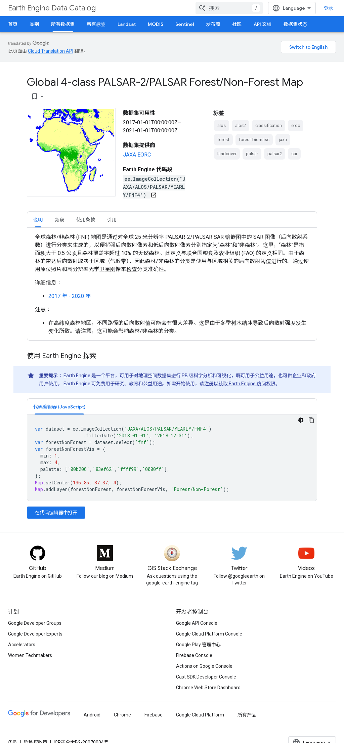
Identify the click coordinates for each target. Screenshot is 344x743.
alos (221, 125)
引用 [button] (112, 220)
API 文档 (262, 24)
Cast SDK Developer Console (206, 677)
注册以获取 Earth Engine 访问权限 (239, 383)
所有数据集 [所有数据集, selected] (63, 24)
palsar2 (274, 153)
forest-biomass (254, 139)
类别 (34, 24)
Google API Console (196, 623)
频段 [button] (59, 220)
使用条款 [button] (85, 220)
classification (268, 125)
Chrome (122, 714)
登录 (328, 8)
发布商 (213, 24)
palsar (252, 153)
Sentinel (184, 24)
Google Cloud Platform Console (209, 634)
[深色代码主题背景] (300, 420)
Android (92, 714)
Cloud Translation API (50, 51)
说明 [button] (38, 220)
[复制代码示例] (311, 420)
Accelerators (21, 644)
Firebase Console (194, 655)
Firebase (153, 714)
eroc (295, 125)
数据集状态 (295, 24)
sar (294, 153)
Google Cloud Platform (200, 714)
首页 (12, 24)
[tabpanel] (172, 284)
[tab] (38, 219)
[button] (59, 406)
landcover (226, 153)
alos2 (240, 125)
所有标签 (96, 24)
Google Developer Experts (35, 634)
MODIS (155, 24)
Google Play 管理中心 (198, 644)
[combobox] (229, 8)
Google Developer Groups (34, 623)
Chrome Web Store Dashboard (208, 687)
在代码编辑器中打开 (56, 513)
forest (223, 139)
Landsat (127, 24)
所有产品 (247, 714)
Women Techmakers (30, 655)
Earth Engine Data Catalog (52, 7)
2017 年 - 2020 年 (69, 296)
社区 (237, 24)
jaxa (283, 139)
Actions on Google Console (204, 666)
